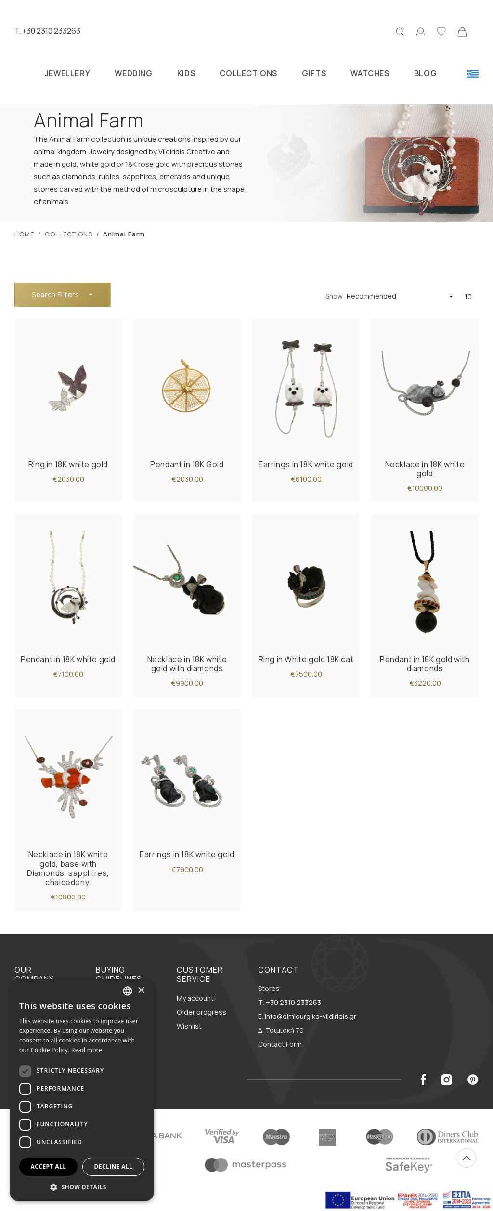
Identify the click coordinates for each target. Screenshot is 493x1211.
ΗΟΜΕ (24, 234)
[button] (81, 1187)
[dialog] (82, 1090)
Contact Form (280, 1044)
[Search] (400, 31)
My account (195, 998)
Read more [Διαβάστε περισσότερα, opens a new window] (86, 1050)
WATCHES (369, 73)
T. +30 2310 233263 (47, 31)
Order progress (201, 1011)
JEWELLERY (67, 73)
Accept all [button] (48, 1166)
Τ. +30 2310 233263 (289, 1002)
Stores (269, 988)
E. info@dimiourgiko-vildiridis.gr (307, 1016)
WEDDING (133, 73)
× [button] (140, 990)
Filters (62, 294)
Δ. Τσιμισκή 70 (281, 1030)
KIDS (186, 73)
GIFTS (314, 73)
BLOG (425, 73)
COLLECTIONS (248, 73)
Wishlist (189, 1025)
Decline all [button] (113, 1166)
